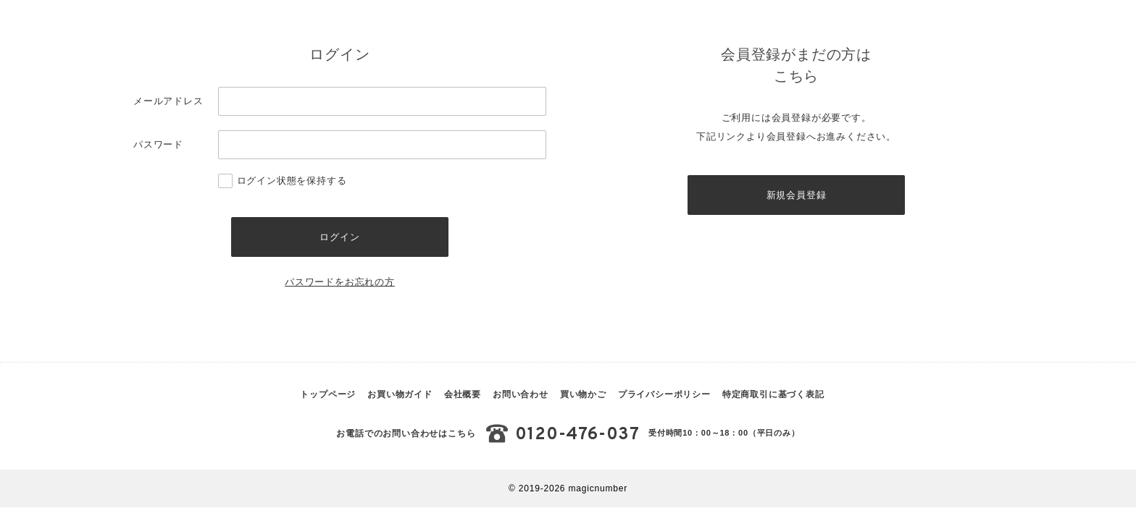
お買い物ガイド (400, 398)
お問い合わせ (520, 398)
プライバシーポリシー (664, 398)
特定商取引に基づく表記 (773, 398)
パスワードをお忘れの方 (340, 285)
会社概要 (462, 398)
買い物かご (583, 398)
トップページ (328, 398)
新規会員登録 (797, 196)
